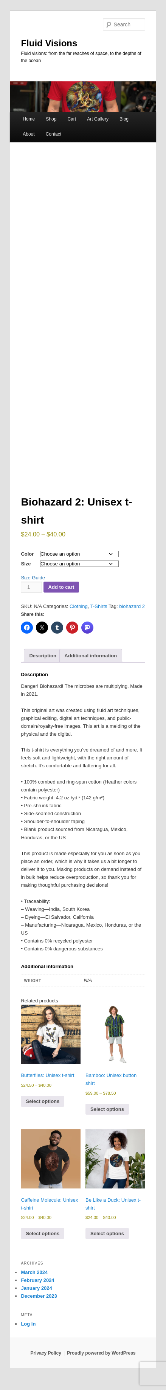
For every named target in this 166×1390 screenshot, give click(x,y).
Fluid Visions (49, 43)
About (28, 134)
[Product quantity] (31, 587)
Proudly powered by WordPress (101, 1353)
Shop (51, 119)
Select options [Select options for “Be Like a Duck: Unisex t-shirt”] (107, 1233)
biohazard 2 (132, 606)
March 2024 (34, 1272)
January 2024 (36, 1288)
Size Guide (33, 577)
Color (27, 554)
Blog (124, 119)
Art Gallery (98, 119)
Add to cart (61, 587)
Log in (28, 1324)
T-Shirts (98, 606)
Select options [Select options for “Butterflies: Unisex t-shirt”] (42, 1101)
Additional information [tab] (91, 655)
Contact (53, 134)
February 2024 (37, 1280)
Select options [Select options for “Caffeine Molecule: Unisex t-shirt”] (42, 1233)
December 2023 (39, 1296)
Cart (71, 119)
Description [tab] (42, 655)
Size (26, 564)
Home (29, 119)
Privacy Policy (45, 1353)
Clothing (79, 606)
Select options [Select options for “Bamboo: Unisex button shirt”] (107, 1109)
